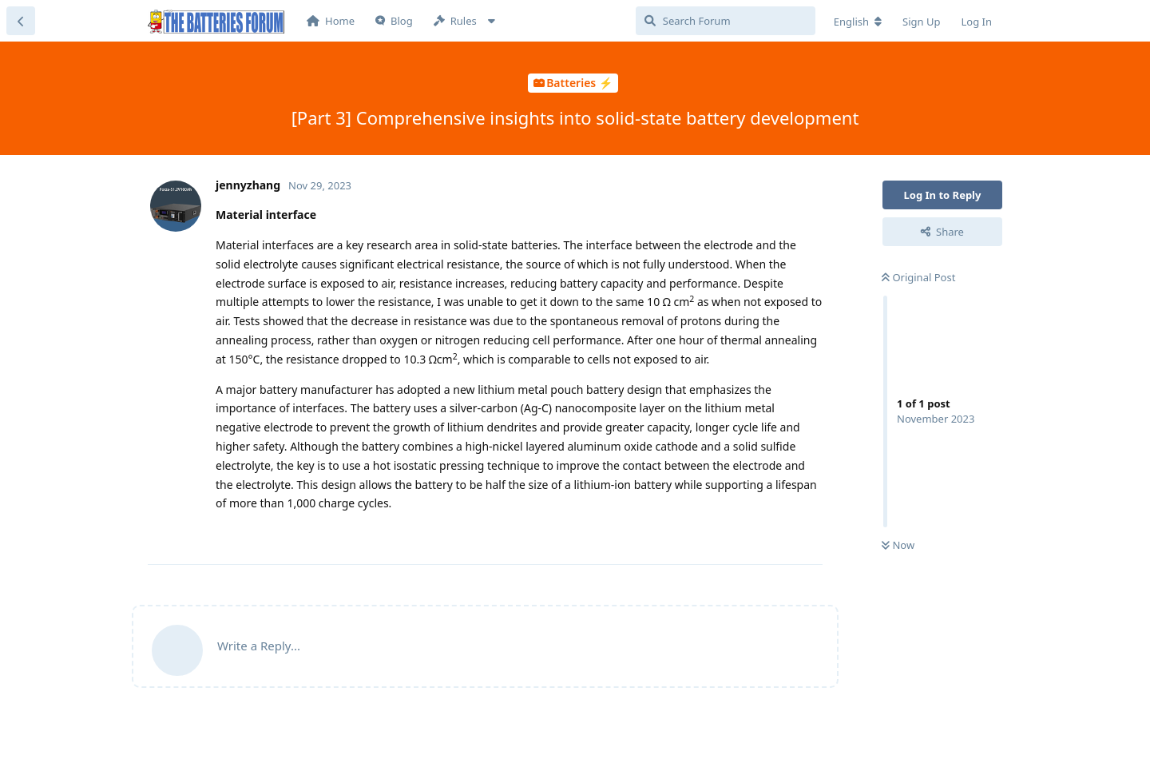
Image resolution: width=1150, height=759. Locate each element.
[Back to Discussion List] (20, 20)
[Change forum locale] (857, 21)
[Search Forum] (725, 20)
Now (898, 545)
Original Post (918, 277)
